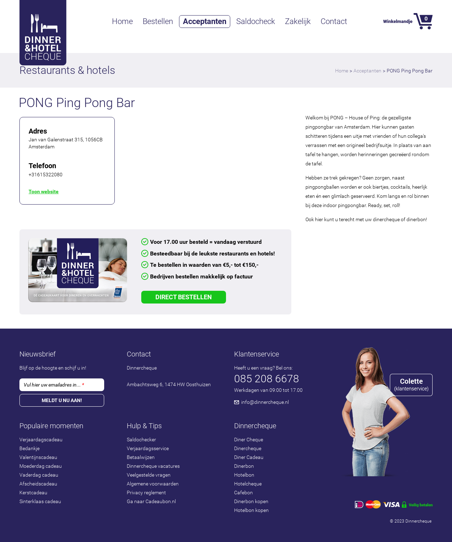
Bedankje (29, 448)
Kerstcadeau (33, 492)
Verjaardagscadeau (41, 439)
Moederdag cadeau (40, 466)
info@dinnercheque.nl (265, 402)
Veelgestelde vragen (149, 475)
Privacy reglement (146, 492)
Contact (334, 21)
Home (122, 21)
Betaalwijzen (141, 457)
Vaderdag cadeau (38, 475)
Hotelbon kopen (251, 510)
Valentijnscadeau (38, 457)
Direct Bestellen (183, 297)
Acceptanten (204, 21)
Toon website (44, 191)
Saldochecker (141, 439)
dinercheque (386, 219)
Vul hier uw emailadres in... (54, 385)
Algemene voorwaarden (153, 484)
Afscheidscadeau (38, 484)
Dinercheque (247, 448)
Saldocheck (255, 21)
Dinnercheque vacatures (153, 466)
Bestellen (158, 21)
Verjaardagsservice (148, 448)
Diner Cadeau (248, 457)
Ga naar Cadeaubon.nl (151, 501)
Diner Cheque (248, 439)
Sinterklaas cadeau (40, 501)
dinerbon (416, 219)
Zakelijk (298, 21)
